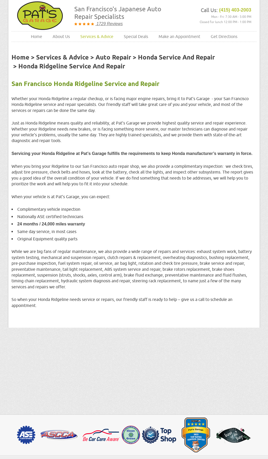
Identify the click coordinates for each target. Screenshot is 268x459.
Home (36, 36)
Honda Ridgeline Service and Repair (71, 66)
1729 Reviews (109, 23)
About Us (61, 36)
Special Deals (136, 36)
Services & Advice (96, 36)
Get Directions (224, 36)
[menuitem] (36, 36)
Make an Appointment (179, 36)
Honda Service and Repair (176, 57)
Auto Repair (113, 57)
